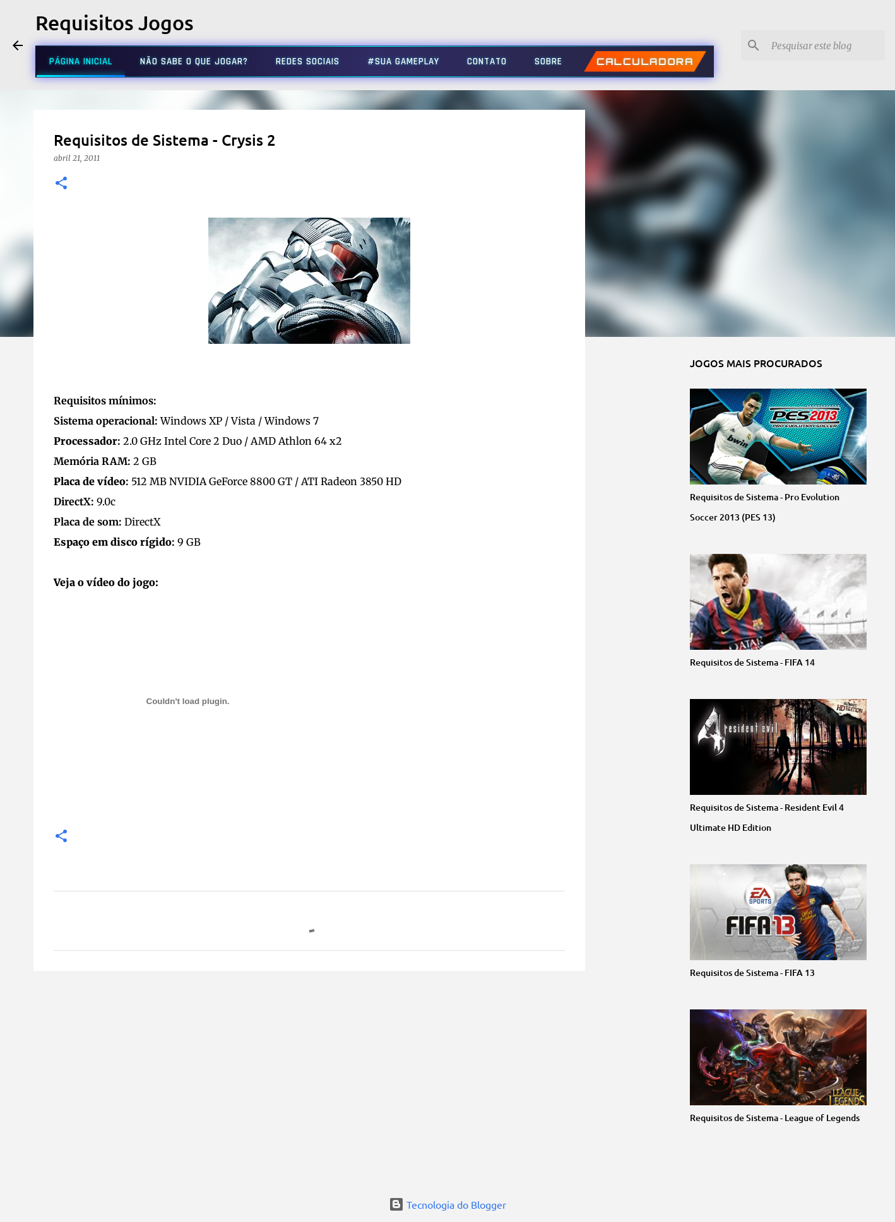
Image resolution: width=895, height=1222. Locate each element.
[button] (61, 183)
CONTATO (487, 62)
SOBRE (548, 62)
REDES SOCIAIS (308, 62)
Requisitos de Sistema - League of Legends (775, 1118)
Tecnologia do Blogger (447, 1204)
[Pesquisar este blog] (818, 45)
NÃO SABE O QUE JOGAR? (194, 62)
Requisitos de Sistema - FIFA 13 (752, 972)
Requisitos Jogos (114, 22)
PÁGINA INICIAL (80, 62)
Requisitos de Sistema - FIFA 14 (752, 662)
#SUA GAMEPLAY (403, 62)
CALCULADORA (645, 62)
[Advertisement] (309, 1078)
